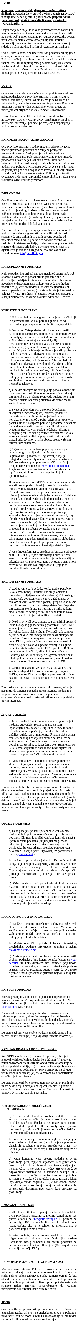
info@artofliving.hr (31, 253)
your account (25, 854)
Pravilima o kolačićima (55, 465)
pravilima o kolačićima (22, 950)
